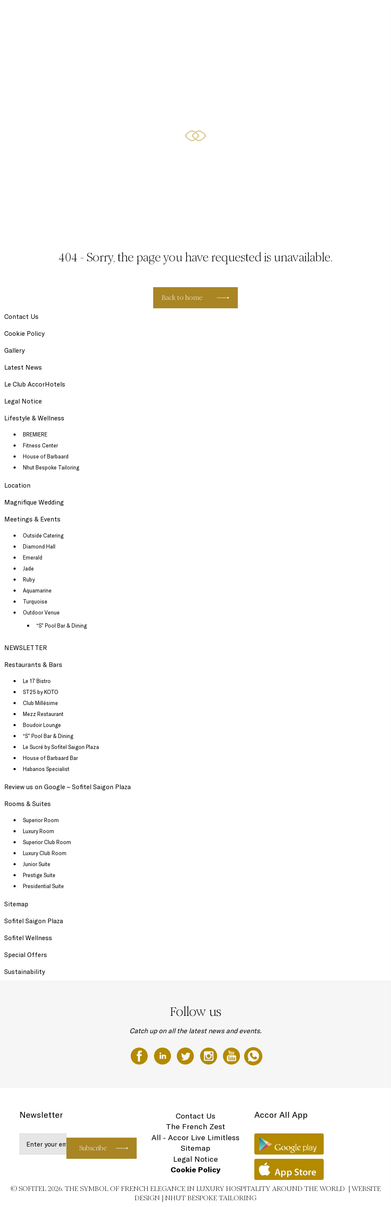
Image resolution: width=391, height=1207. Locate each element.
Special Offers (232, 16)
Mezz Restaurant (43, 713)
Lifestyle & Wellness (187, 16)
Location (17, 485)
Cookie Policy (24, 333)
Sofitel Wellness (28, 938)
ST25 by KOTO (40, 692)
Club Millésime (40, 703)
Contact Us (21, 317)
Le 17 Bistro (37, 681)
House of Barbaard (46, 456)
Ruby (29, 579)
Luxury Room (38, 831)
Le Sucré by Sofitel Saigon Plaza (61, 746)
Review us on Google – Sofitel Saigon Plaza (67, 787)
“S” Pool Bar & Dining (61, 625)
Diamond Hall (39, 546)
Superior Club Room (47, 842)
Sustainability (24, 972)
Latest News (23, 367)
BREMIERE (35, 434)
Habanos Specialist (46, 768)
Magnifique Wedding (326, 16)
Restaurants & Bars (135, 16)
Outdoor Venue (41, 612)
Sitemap (16, 904)
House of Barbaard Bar (50, 757)
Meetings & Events (276, 16)
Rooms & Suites (89, 16)
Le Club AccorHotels (34, 384)
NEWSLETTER (25, 648)
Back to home (182, 298)
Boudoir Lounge (42, 724)
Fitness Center (40, 445)
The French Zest (195, 1126)
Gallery (14, 350)
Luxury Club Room (44, 853)
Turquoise (35, 601)
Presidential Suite (43, 886)
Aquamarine (37, 590)
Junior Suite (36, 864)
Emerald (32, 557)
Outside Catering (43, 535)
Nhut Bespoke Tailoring (51, 467)
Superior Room (41, 820)
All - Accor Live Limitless (195, 1137)
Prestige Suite (39, 875)
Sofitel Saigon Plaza (33, 921)
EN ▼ (363, 16)
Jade (28, 568)
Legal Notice (23, 401)
